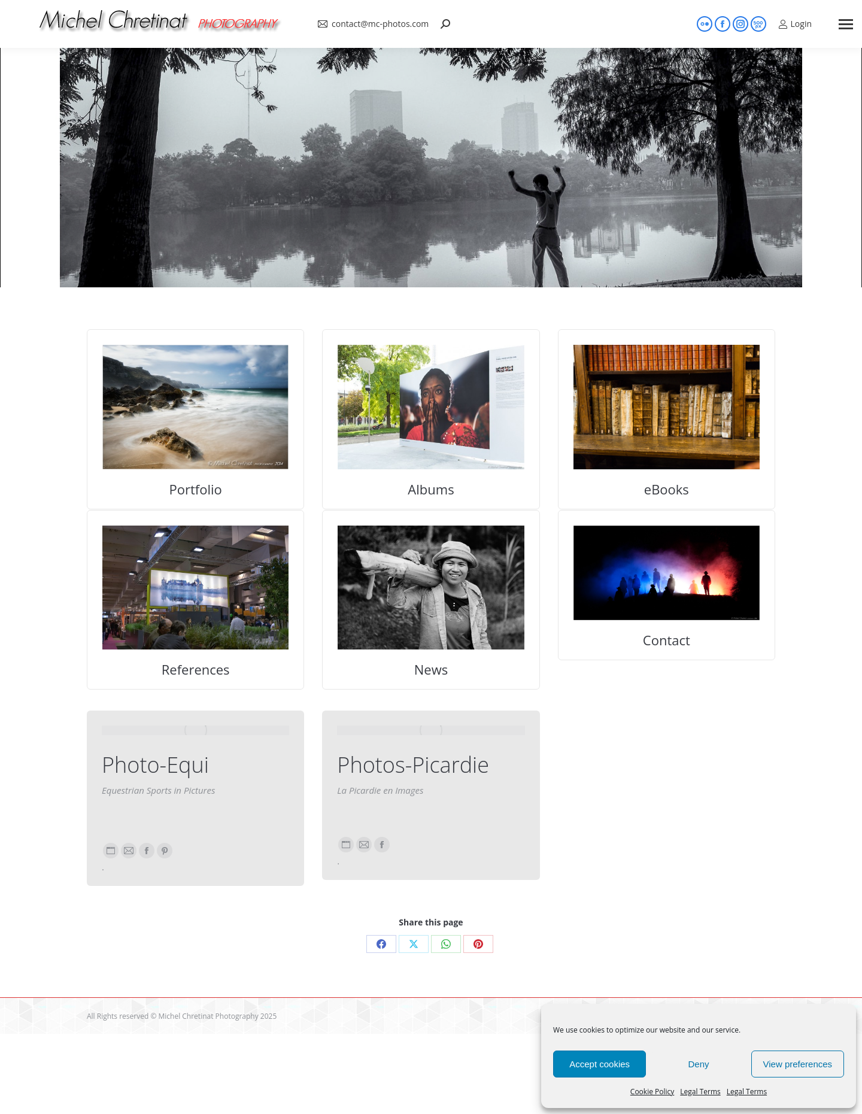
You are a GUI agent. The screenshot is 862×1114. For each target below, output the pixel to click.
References (196, 669)
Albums (431, 489)
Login (795, 24)
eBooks (666, 489)
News (431, 669)
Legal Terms (700, 1091)
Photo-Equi (155, 764)
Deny (698, 1064)
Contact (666, 640)
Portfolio (195, 489)
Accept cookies (599, 1064)
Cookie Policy (652, 1091)
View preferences (798, 1064)
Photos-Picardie (413, 764)
